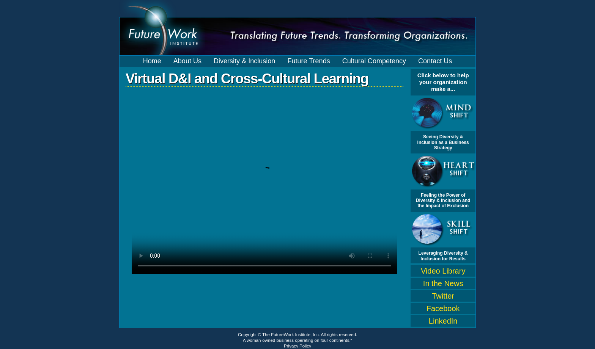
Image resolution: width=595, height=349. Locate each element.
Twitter (443, 296)
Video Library (443, 271)
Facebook (443, 308)
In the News (443, 283)
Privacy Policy (297, 346)
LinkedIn (443, 321)
